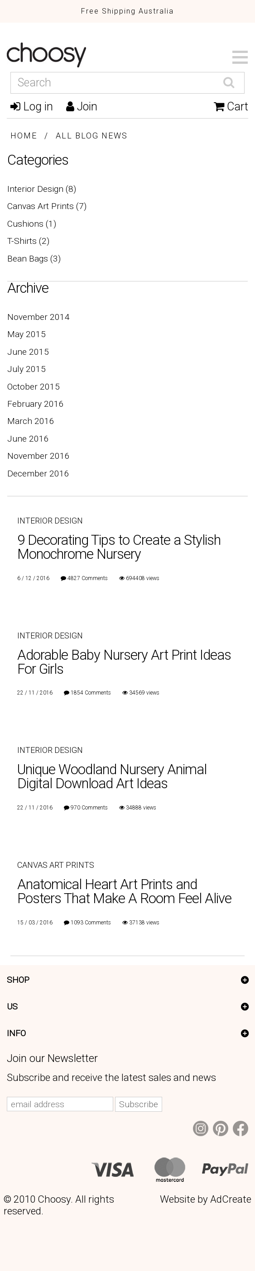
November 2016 (38, 456)
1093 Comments (91, 922)
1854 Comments (91, 693)
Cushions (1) (31, 224)
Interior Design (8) (41, 189)
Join (81, 106)
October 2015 (33, 386)
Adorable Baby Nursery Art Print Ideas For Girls (124, 662)
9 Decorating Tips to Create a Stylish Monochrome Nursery (119, 547)
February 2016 (35, 404)
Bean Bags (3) (34, 258)
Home (23, 135)
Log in (31, 106)
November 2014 (38, 317)
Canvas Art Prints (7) (47, 206)
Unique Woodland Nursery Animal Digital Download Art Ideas (112, 776)
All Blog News (92, 135)
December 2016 (38, 473)
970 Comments (89, 807)
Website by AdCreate (205, 1199)
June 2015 (28, 352)
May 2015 (26, 334)
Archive (27, 288)
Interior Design (50, 520)
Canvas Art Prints (55, 865)
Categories (37, 160)
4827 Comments (87, 578)
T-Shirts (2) (28, 241)
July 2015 (26, 369)
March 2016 (30, 421)
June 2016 (28, 438)
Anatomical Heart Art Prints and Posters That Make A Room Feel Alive (124, 891)
